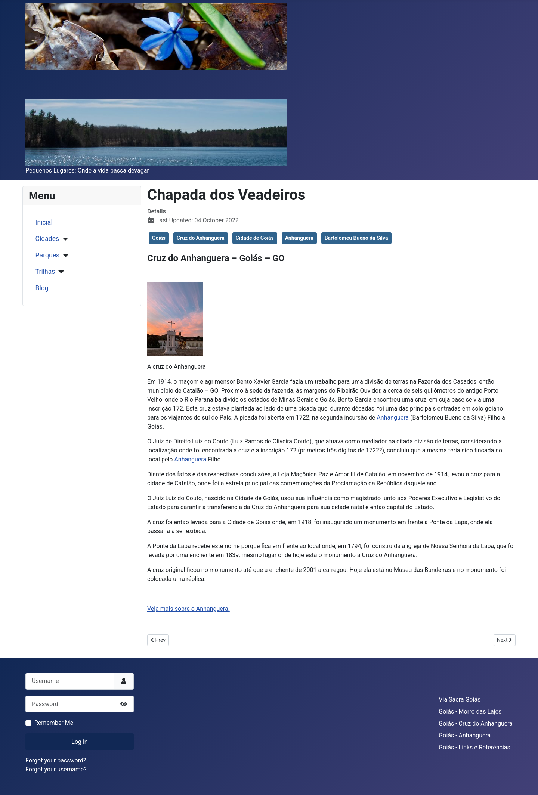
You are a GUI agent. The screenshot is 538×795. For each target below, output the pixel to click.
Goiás (159, 238)
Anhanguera (299, 238)
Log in (79, 741)
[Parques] (64, 255)
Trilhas (45, 271)
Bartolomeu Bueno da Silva (356, 238)
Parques (47, 255)
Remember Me (53, 722)
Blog (42, 288)
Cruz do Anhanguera (201, 238)
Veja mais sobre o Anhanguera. (188, 608)
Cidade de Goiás (255, 238)
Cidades (47, 238)
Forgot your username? (56, 769)
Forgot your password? (55, 760)
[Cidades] (63, 239)
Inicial (44, 222)
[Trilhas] (59, 271)
